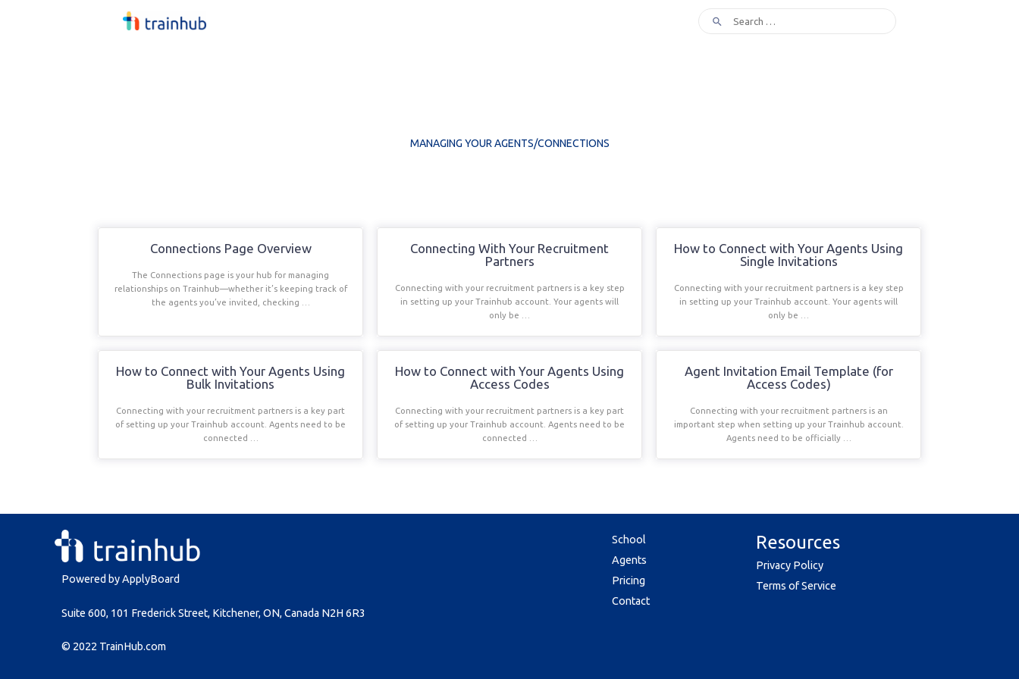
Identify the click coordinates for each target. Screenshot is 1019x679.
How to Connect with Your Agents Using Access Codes (509, 377)
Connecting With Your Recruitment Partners (509, 254)
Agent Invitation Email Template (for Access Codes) (789, 377)
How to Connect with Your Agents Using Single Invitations (788, 254)
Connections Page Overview (231, 248)
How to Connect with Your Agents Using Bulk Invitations (230, 377)
